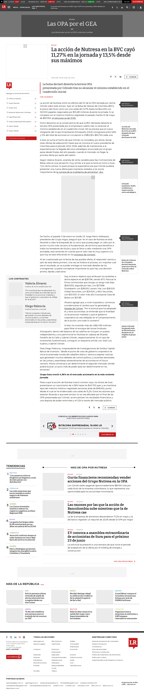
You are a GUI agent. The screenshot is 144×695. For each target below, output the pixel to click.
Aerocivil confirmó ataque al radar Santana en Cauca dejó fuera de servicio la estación (23, 537)
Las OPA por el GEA (72, 23)
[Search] (127, 7)
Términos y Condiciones (100, 652)
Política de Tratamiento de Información (106, 655)
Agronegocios (38, 641)
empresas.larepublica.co (49, 683)
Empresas (37, 655)
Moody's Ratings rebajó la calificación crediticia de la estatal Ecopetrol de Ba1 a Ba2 (81, 597)
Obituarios (55, 663)
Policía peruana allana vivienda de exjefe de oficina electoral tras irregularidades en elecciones (35, 598)
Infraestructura (57, 660)
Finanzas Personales (59, 657)
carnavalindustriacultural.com (40, 685)
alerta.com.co (108, 685)
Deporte (118, 591)
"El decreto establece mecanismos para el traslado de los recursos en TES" (36, 615)
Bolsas (12, 519)
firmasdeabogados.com (69, 683)
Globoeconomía (76, 657)
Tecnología (14, 488)
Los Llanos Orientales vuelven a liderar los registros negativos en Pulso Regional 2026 (22, 510)
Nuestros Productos (99, 644)
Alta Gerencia (57, 641)
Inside (72, 660)
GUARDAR (131, 77)
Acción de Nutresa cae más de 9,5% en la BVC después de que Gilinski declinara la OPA (129, 132)
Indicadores (37, 660)
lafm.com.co (96, 685)
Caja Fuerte (56, 644)
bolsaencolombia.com (89, 683)
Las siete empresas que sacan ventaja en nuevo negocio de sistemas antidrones (20, 494)
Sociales (36, 671)
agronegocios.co (31, 683)
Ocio (72, 663)
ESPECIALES (25, 7)
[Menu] (9, 7)
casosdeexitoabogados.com (16, 685)
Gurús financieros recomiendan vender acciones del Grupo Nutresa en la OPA (99, 479)
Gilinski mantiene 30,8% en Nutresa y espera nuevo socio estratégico (129, 188)
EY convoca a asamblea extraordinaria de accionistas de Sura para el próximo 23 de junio (98, 536)
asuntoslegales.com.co (14, 683)
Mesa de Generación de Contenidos (105, 641)
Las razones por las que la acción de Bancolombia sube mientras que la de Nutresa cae (98, 508)
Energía (73, 591)
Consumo (36, 649)
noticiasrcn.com (83, 685)
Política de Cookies (99, 657)
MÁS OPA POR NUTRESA (123, 561)
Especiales (55, 655)
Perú (26, 591)
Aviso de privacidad (99, 649)
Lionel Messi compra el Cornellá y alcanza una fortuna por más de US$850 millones (125, 597)
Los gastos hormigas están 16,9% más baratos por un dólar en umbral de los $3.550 (23, 524)
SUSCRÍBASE (138, 2)
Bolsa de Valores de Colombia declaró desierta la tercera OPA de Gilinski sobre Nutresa (129, 265)
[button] (43, 426)
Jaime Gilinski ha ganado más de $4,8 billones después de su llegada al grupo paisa (129, 331)
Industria (13, 473)
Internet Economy (40, 663)
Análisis (72, 641)
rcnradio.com (70, 685)
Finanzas (36, 657)
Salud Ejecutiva (75, 665)
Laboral (28, 609)
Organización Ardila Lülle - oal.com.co (130, 683)
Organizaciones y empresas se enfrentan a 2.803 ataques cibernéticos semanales (126, 615)
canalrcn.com (58, 685)
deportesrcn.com (12, 688)
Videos (54, 671)
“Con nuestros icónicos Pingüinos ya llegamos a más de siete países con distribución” (23, 479)
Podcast (36, 665)
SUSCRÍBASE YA (107, 434)
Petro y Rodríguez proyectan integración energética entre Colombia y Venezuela (23, 551)
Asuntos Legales (39, 644)
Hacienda (13, 504)
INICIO (15, 7)
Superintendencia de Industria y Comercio (107, 660)
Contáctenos (97, 647)
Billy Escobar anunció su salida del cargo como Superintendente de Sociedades (81, 615)
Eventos (73, 655)
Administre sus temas (16, 138)
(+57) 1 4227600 (12, 649)
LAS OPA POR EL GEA (38, 7)
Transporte (14, 533)
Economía (73, 649)
